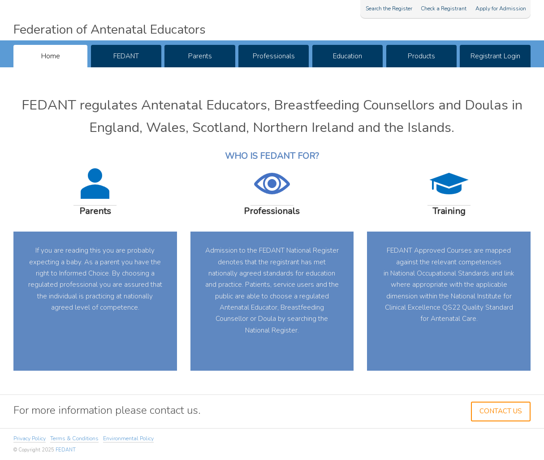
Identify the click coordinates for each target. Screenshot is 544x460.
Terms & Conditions (74, 438)
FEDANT (126, 56)
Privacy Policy (29, 438)
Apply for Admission (500, 8)
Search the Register (389, 8)
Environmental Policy (128, 438)
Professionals (274, 56)
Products (421, 56)
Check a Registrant (443, 8)
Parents (200, 56)
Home (50, 56)
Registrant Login (495, 56)
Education (347, 56)
